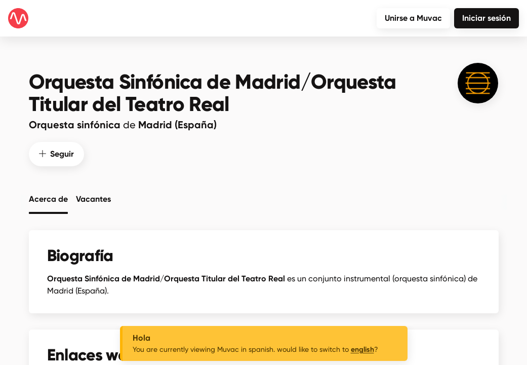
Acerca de (48, 198)
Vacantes (93, 198)
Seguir (56, 153)
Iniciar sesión (486, 18)
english (362, 349)
